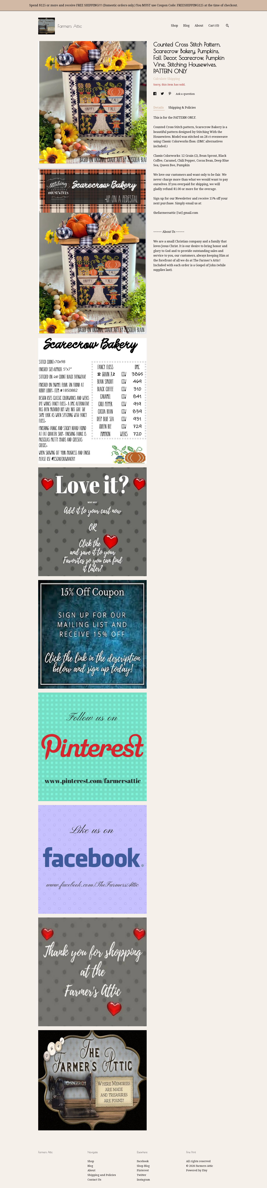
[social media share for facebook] (155, 93)
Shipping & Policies (182, 107)
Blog (186, 25)
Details (159, 107)
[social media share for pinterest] (170, 93)
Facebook (143, 1161)
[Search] (227, 26)
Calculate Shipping (166, 79)
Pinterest (143, 1170)
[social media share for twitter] (163, 93)
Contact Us (94, 1179)
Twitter (141, 1174)
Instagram (143, 1179)
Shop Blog (143, 1165)
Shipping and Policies (102, 1174)
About (199, 25)
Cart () (213, 25)
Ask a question (185, 93)
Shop (174, 25)
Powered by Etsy (196, 1170)
